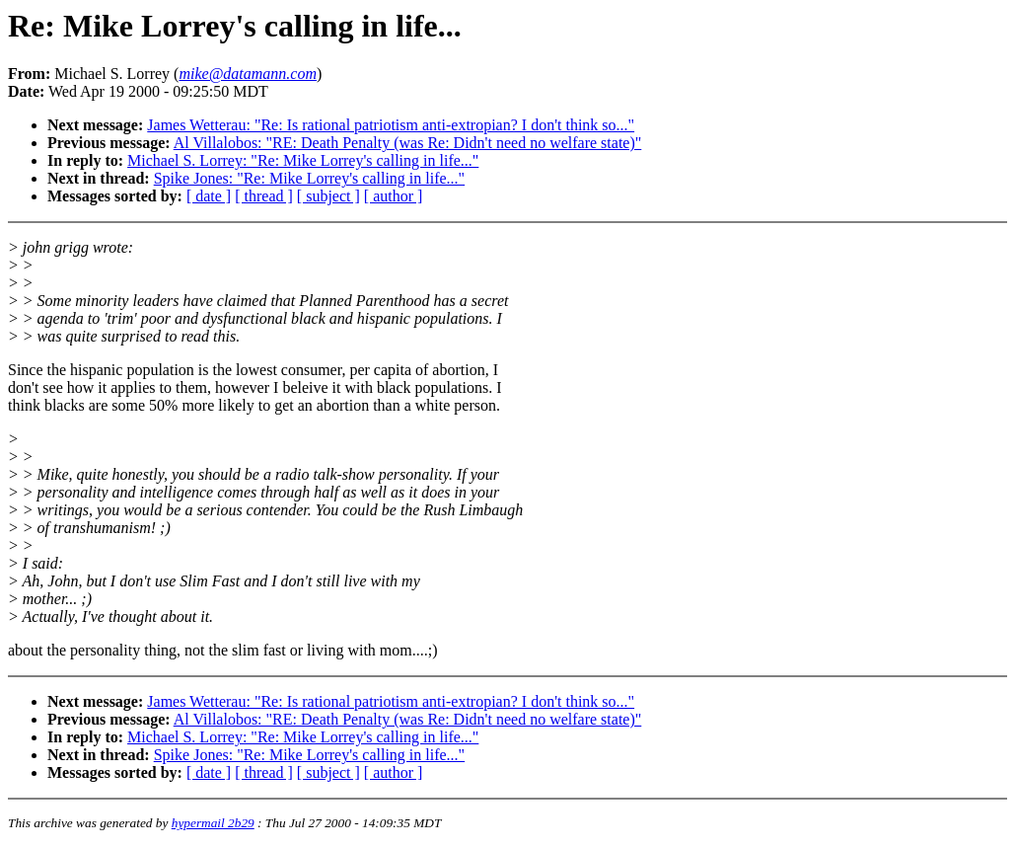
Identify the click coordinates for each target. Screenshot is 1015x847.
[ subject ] (328, 196)
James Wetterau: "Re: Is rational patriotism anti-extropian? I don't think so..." (390, 124)
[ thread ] (264, 196)
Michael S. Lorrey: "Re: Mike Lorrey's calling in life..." (302, 160)
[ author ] (393, 196)
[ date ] (208, 196)
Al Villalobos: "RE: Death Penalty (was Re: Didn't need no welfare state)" (408, 142)
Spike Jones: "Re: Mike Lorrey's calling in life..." (309, 178)
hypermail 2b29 (213, 822)
